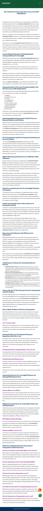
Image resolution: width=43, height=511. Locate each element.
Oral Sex (7, 95)
